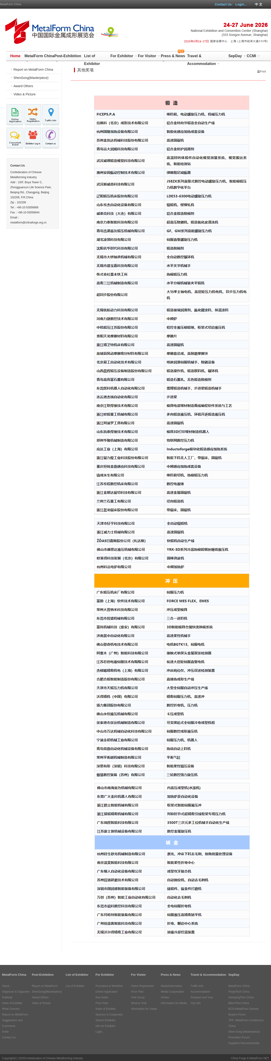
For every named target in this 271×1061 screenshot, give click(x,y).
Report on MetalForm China (33, 69)
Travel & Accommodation (203, 57)
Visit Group (138, 997)
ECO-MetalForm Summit (243, 1008)
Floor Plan (102, 1003)
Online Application (107, 991)
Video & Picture (25, 94)
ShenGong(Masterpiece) (31, 78)
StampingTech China (241, 997)
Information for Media (174, 1003)
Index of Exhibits (12, 1003)
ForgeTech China (238, 991)
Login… (241, 4)
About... (6, 986)
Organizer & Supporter (16, 991)
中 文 (258, 4)
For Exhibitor (123, 56)
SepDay (237, 56)
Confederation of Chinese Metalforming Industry (54, 1058)
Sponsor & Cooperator (109, 1014)
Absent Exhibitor (105, 1020)
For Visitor (149, 56)
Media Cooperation (172, 991)
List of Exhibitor (92, 57)
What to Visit (138, 1003)
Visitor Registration (142, 986)
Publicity (7, 997)
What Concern (11, 1008)
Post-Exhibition (67, 57)
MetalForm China (10, 4)
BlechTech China (238, 1003)
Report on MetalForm (15, 1014)
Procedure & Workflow (109, 986)
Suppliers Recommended (243, 1043)
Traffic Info (197, 986)
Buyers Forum (237, 1014)
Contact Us (223, 4)
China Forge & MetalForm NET (250, 1058)
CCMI (253, 56)
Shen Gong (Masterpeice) (244, 1031)
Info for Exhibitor (105, 1026)
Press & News (173, 57)
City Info (196, 1003)
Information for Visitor (144, 1008)
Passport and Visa (202, 997)
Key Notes (102, 997)
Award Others (23, 86)
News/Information (171, 986)
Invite (5, 1031)
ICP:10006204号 (95, 1058)
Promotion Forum (239, 1037)
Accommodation (200, 991)
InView (165, 997)
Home (15, 56)
